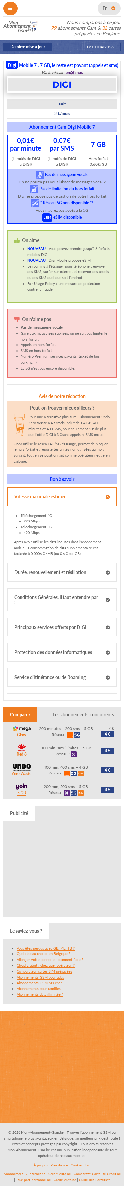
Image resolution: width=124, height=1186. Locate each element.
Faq (88, 1165)
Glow (21, 734)
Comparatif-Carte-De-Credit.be (97, 1174)
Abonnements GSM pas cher (39, 983)
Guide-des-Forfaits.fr (94, 1180)
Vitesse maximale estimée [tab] (40, 496)
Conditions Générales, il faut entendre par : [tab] (56, 599)
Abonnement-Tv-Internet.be (24, 1174)
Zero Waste (21, 773)
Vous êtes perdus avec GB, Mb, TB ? (46, 948)
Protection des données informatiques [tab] (53, 652)
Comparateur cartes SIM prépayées (44, 971)
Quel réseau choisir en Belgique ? (43, 954)
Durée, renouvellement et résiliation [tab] (50, 572)
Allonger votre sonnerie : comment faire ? (50, 959)
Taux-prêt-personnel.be (33, 1180)
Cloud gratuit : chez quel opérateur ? (46, 965)
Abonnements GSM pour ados (40, 977)
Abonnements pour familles (39, 989)
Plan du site (59, 1165)
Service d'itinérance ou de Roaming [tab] (50, 677)
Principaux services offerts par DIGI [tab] (50, 627)
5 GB (21, 792)
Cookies (76, 1165)
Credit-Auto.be (59, 1174)
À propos (41, 1165)
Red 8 (22, 754)
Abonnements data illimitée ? (40, 994)
